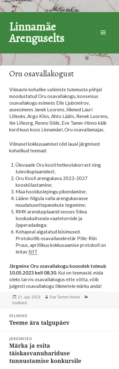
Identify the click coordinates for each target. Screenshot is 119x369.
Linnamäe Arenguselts (36, 32)
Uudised (19, 302)
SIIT (33, 251)
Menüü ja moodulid (103, 32)
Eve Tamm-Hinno (65, 297)
